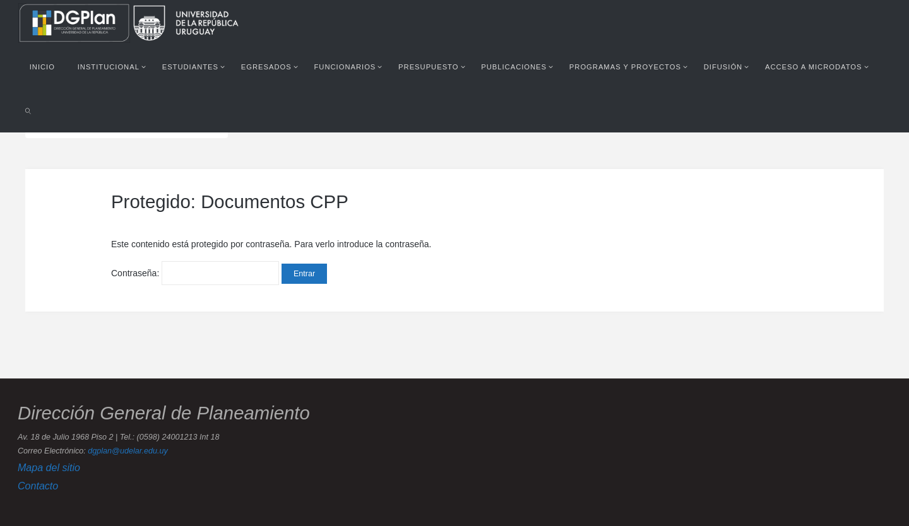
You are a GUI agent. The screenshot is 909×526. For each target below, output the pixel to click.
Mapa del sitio (49, 467)
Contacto (38, 485)
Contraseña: (195, 273)
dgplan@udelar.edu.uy (127, 451)
